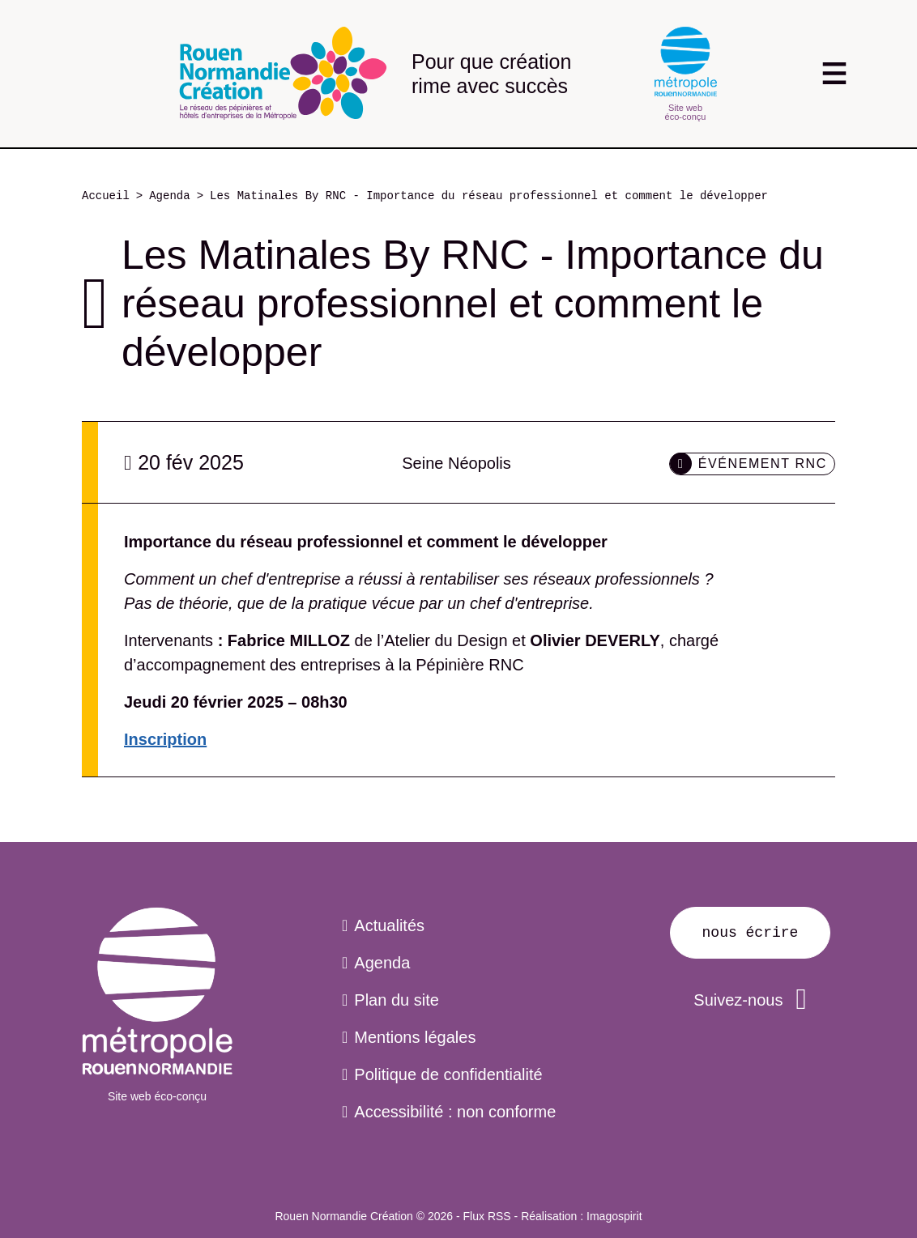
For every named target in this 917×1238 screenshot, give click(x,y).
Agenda (169, 196)
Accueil (106, 196)
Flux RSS (487, 1216)
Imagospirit (614, 1216)
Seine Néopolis (456, 463)
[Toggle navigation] (834, 73)
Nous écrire (750, 932)
